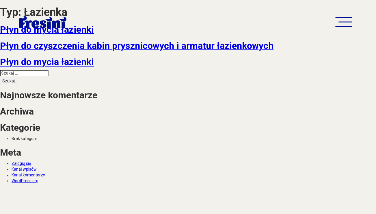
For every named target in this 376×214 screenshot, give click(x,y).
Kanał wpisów (24, 169)
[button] (343, 22)
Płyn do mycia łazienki (47, 61)
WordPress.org (25, 180)
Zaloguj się (21, 163)
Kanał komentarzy (28, 175)
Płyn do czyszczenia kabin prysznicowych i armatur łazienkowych (136, 45)
